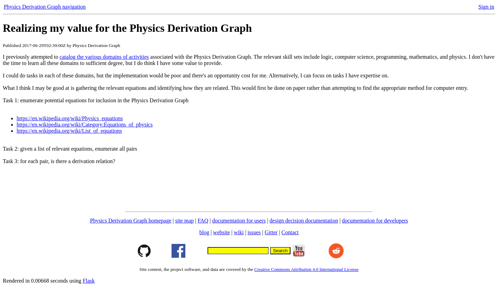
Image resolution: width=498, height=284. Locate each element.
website (221, 232)
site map (184, 221)
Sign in (486, 7)
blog (204, 232)
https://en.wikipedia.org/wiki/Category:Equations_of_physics (85, 124)
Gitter (271, 232)
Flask (89, 281)
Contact (290, 232)
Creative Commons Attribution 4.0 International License (306, 269)
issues (254, 232)
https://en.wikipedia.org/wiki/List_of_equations (69, 131)
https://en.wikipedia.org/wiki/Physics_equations (70, 118)
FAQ (202, 221)
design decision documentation (303, 221)
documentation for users (239, 221)
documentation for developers (375, 221)
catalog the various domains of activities (104, 57)
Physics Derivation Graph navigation (45, 7)
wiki (238, 232)
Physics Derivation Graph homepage (130, 221)
